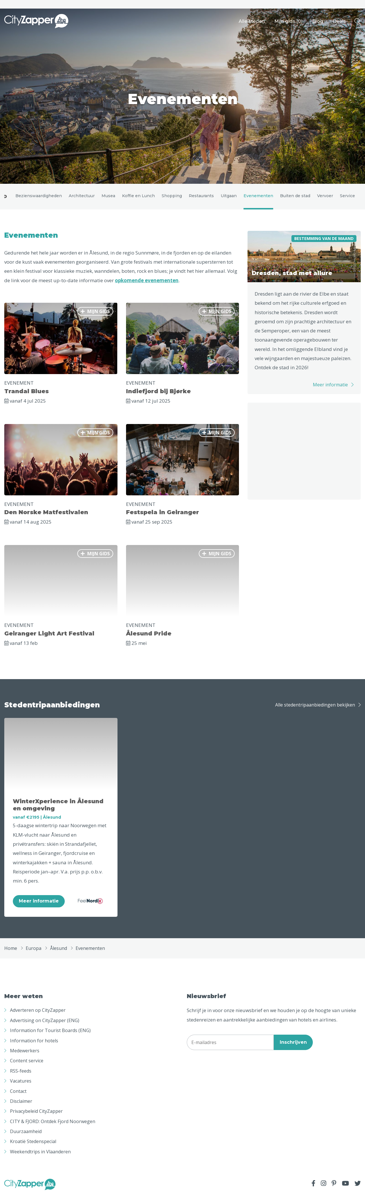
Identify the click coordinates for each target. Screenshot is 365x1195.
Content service (26, 1060)
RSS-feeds (20, 1071)
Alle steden (252, 21)
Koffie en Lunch (138, 195)
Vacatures (20, 1081)
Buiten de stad (295, 195)
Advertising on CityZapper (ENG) (44, 1020)
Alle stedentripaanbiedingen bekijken (315, 705)
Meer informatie (330, 384)
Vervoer (325, 195)
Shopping (172, 195)
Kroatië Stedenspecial (33, 1141)
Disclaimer (21, 1101)
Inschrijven (293, 1042)
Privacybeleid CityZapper (36, 1111)
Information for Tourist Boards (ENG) (50, 1030)
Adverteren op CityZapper (38, 1010)
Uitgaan (229, 195)
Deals (339, 21)
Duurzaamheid (26, 1131)
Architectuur (82, 195)
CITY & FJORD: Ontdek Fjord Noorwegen (52, 1121)
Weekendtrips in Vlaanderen (40, 1151)
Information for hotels (34, 1040)
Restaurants (201, 195)
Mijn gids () (288, 21)
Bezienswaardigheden (38, 195)
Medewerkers (24, 1050)
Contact (18, 1091)
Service (347, 195)
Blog (317, 21)
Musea (108, 195)
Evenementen (258, 195)
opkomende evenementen (147, 280)
